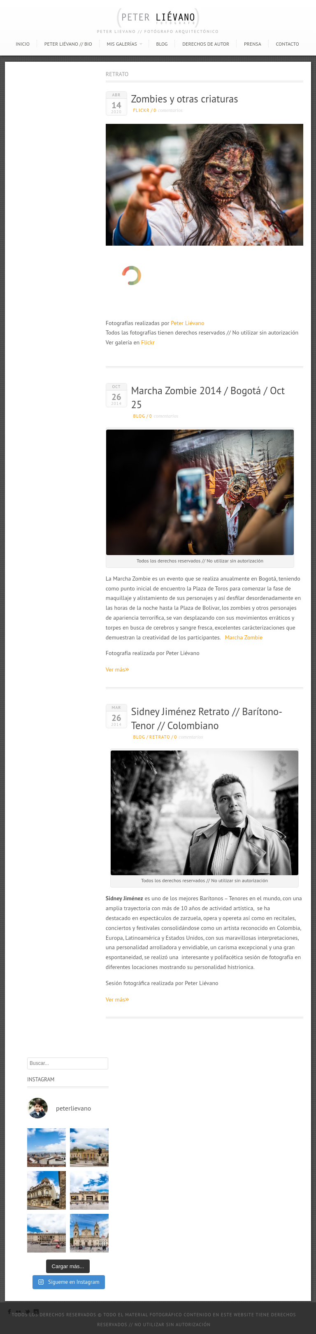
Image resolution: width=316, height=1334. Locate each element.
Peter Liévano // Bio (68, 44)
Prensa (252, 44)
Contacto (287, 44)
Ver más (117, 669)
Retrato (159, 737)
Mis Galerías (122, 44)
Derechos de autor (205, 44)
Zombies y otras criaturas (184, 98)
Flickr (141, 110)
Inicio (23, 44)
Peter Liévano (187, 323)
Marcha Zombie (244, 637)
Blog (161, 44)
